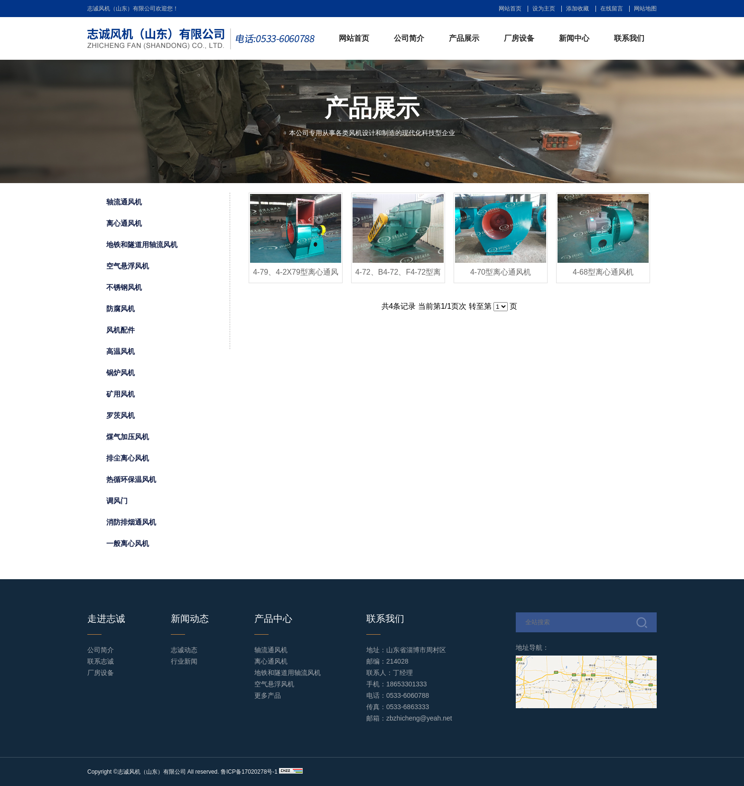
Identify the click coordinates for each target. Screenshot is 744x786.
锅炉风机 (120, 373)
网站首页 (510, 8)
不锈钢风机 (124, 287)
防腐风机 (120, 309)
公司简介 (409, 38)
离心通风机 (124, 223)
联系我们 (629, 38)
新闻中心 (574, 38)
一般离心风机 (127, 543)
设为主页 (543, 8)
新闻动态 (190, 618)
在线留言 (611, 8)
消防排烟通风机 (131, 522)
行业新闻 (184, 661)
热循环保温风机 (131, 479)
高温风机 (120, 351)
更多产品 (267, 695)
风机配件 (120, 330)
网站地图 (645, 8)
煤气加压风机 (127, 437)
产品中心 (273, 618)
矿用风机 (120, 394)
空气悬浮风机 (127, 266)
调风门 (117, 501)
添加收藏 (577, 8)
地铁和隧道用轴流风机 (141, 244)
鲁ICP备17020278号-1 (249, 771)
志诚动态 (184, 650)
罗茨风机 (120, 415)
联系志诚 (100, 661)
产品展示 (464, 38)
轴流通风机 (124, 202)
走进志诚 (106, 618)
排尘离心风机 (127, 458)
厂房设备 (519, 38)
